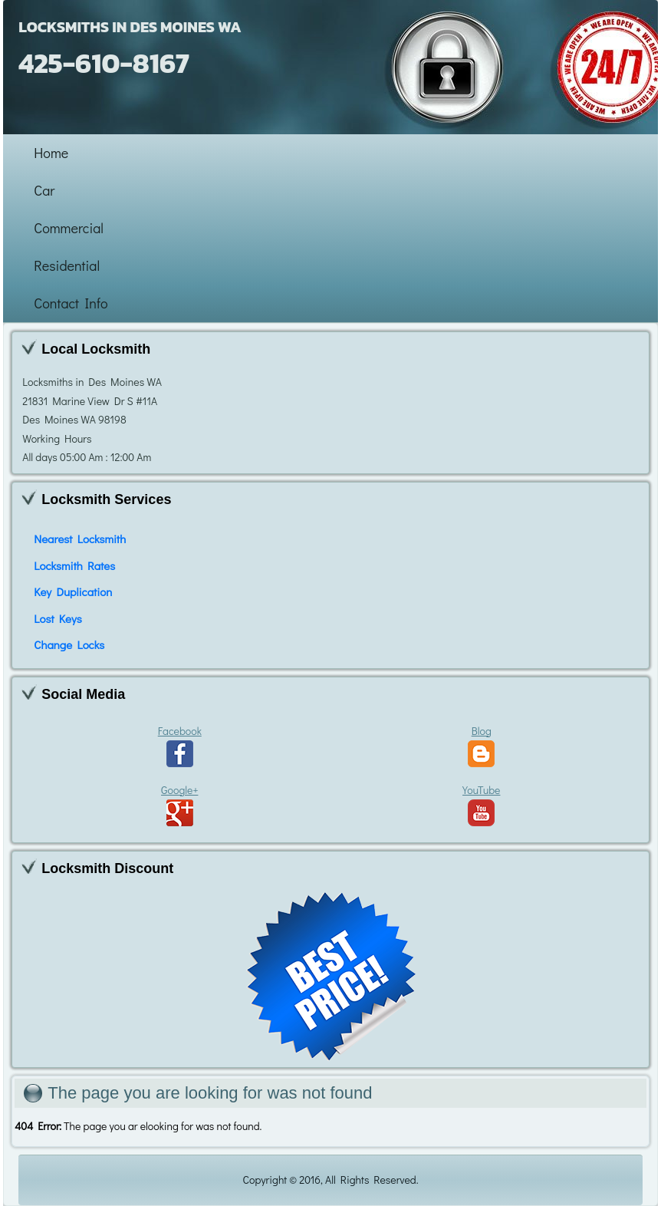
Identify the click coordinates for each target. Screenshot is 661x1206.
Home (51, 152)
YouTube (481, 805)
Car (44, 190)
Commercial (69, 228)
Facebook (180, 745)
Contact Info (70, 303)
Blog (481, 745)
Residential (67, 265)
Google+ (179, 805)
